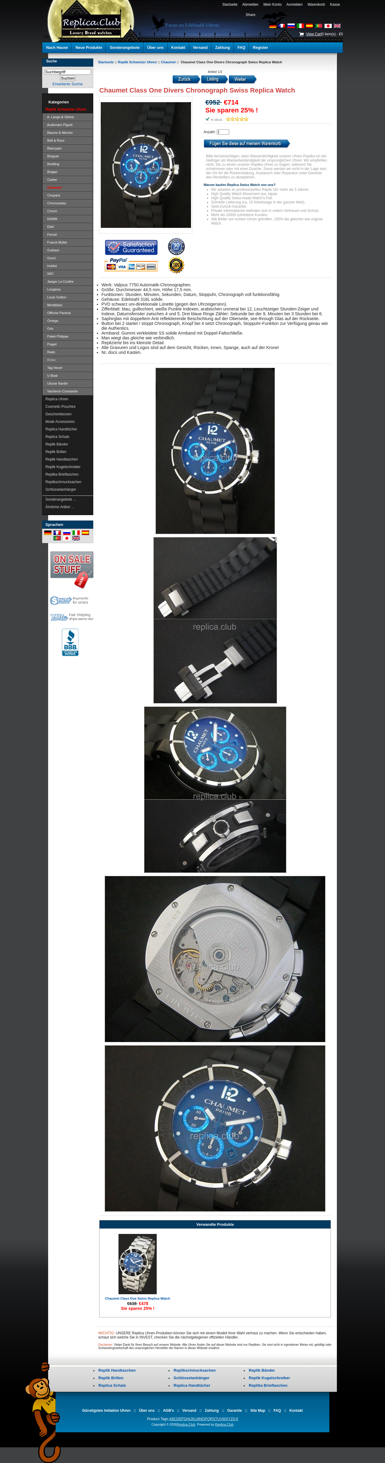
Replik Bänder (56, 444)
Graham (52, 250)
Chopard (52, 195)
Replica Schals (57, 437)
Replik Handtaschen (61, 459)
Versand (200, 48)
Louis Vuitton (55, 297)
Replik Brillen (55, 452)
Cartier (51, 179)
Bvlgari (51, 172)
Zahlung (222, 48)
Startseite (229, 4)
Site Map (257, 1410)
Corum (51, 211)
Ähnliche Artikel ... (59, 507)
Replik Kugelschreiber (63, 467)
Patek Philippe (56, 336)
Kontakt (178, 48)
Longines (53, 289)
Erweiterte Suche (67, 84)
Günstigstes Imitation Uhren (106, 1410)
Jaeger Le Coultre (59, 281)
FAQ (241, 48)
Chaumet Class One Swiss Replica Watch (137, 1298)
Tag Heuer (54, 368)
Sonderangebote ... (60, 499)
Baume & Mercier (59, 132)
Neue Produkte (88, 48)
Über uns (155, 48)
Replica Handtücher (61, 429)
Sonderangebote (125, 48)
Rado (50, 352)
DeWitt (51, 219)
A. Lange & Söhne (59, 117)
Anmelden (295, 4)
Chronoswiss (55, 203)
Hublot (51, 266)
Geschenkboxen (58, 414)
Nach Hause (57, 48)
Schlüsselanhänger (60, 489)
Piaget (51, 344)
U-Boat (51, 375)
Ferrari (51, 234)
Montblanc (54, 305)
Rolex (50, 360)
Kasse (335, 4)
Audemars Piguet (58, 125)
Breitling (52, 164)
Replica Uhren (56, 399)
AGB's (168, 1410)
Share (250, 15)
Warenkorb (316, 4)
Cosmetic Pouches (60, 406)
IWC (49, 273)
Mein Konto (272, 4)
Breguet (52, 156)
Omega (51, 320)
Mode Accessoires (60, 422)
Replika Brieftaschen (62, 474)
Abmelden (250, 4)
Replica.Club (186, 1424)
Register (260, 48)
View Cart (314, 34)
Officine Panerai (58, 313)
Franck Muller (56, 242)
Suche (51, 61)
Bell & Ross (54, 140)
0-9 (235, 1419)
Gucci (50, 258)
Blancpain (53, 148)
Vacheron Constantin (61, 391)
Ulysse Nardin (56, 383)
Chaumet (168, 62)
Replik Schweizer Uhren (137, 62)
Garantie (234, 1410)
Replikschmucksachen (63, 482)
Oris (49, 328)
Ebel (49, 226)
